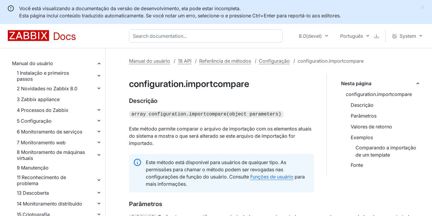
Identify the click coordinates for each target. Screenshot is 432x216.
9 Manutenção (33, 168)
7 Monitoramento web (41, 143)
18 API (184, 61)
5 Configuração (34, 121)
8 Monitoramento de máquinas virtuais (51, 155)
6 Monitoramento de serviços (49, 132)
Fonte (357, 165)
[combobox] (207, 36)
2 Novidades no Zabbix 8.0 (47, 89)
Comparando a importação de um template (386, 151)
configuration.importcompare (379, 94)
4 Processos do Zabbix (42, 110)
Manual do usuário (32, 63)
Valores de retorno (371, 127)
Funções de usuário (271, 176)
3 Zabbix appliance (38, 99)
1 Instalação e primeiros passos (43, 76)
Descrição (362, 105)
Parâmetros (363, 116)
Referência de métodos (225, 61)
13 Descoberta (33, 193)
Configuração (274, 61)
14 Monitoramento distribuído (49, 204)
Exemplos (362, 137)
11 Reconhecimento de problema (41, 180)
